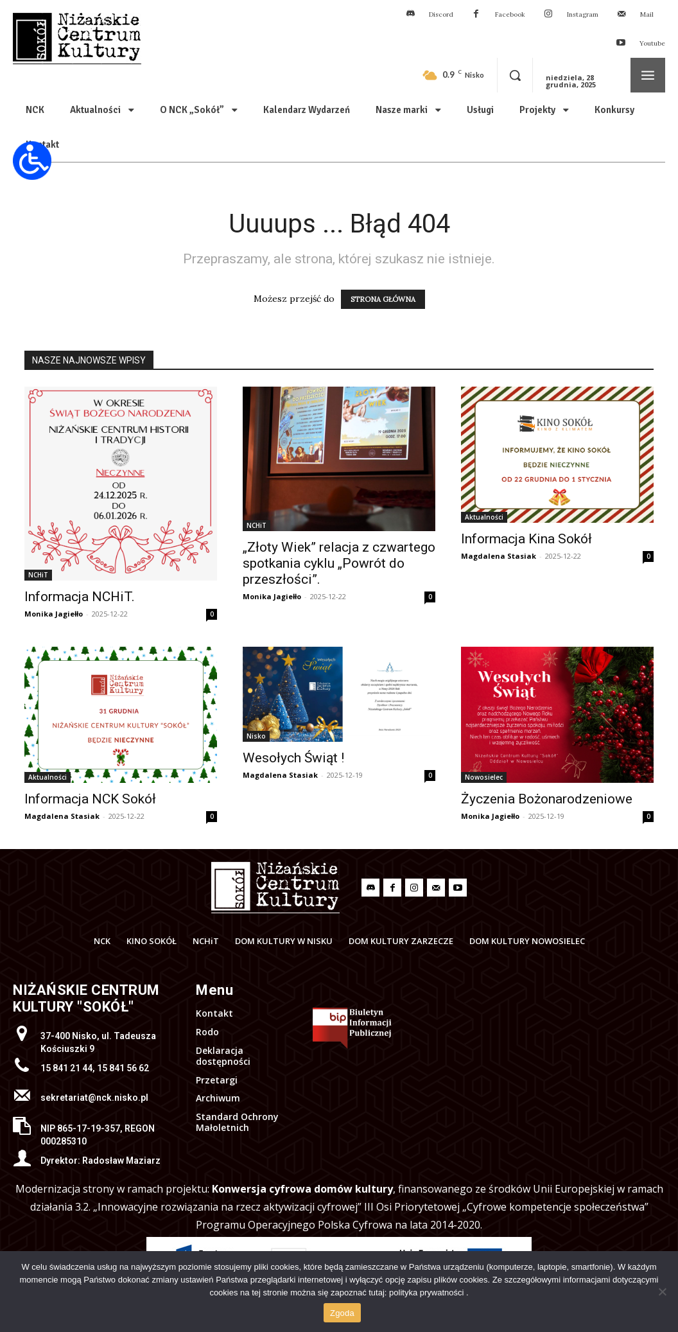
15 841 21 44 (66, 1068)
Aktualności (484, 517)
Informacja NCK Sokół (90, 799)
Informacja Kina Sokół (526, 539)
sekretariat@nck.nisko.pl (94, 1097)
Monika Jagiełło (53, 613)
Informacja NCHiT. (79, 596)
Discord (441, 14)
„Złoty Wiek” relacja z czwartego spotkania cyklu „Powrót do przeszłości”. (339, 563)
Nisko (256, 736)
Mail (647, 14)
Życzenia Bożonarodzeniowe (546, 799)
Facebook (510, 14)
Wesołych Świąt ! (293, 758)
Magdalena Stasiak (498, 556)
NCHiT (38, 574)
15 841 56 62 (123, 1068)
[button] (515, 75)
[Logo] (275, 887)
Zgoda (342, 1313)
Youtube (652, 43)
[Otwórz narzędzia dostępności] (32, 160)
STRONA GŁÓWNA (383, 299)
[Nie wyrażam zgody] (662, 1291)
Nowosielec (484, 777)
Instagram (582, 14)
